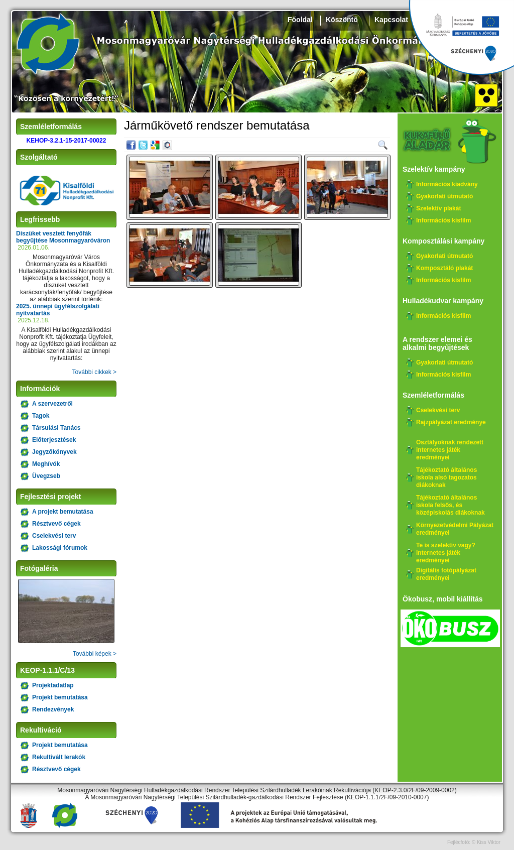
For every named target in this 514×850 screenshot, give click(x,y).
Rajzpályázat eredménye (451, 422)
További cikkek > (94, 372)
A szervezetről (52, 403)
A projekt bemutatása (62, 511)
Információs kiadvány (447, 184)
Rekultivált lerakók (58, 757)
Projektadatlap (53, 685)
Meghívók (46, 463)
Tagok (40, 415)
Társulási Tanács (56, 427)
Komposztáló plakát (444, 268)
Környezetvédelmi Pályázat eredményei (454, 529)
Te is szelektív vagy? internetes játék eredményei (445, 553)
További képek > (94, 653)
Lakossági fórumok (59, 547)
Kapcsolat (391, 20)
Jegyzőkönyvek (54, 451)
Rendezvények (53, 709)
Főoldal (300, 20)
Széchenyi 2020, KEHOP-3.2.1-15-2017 (461, 37)
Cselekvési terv (54, 535)
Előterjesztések (54, 439)
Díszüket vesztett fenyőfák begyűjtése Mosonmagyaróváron (63, 237)
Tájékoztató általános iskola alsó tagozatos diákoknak (446, 477)
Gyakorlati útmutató (444, 196)
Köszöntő (342, 20)
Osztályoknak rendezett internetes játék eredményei (449, 450)
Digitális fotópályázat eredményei (446, 574)
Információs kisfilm (443, 220)
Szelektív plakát (438, 208)
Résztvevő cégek (56, 523)
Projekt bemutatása (60, 697)
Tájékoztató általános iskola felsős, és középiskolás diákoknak (450, 505)
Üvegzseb (46, 475)
